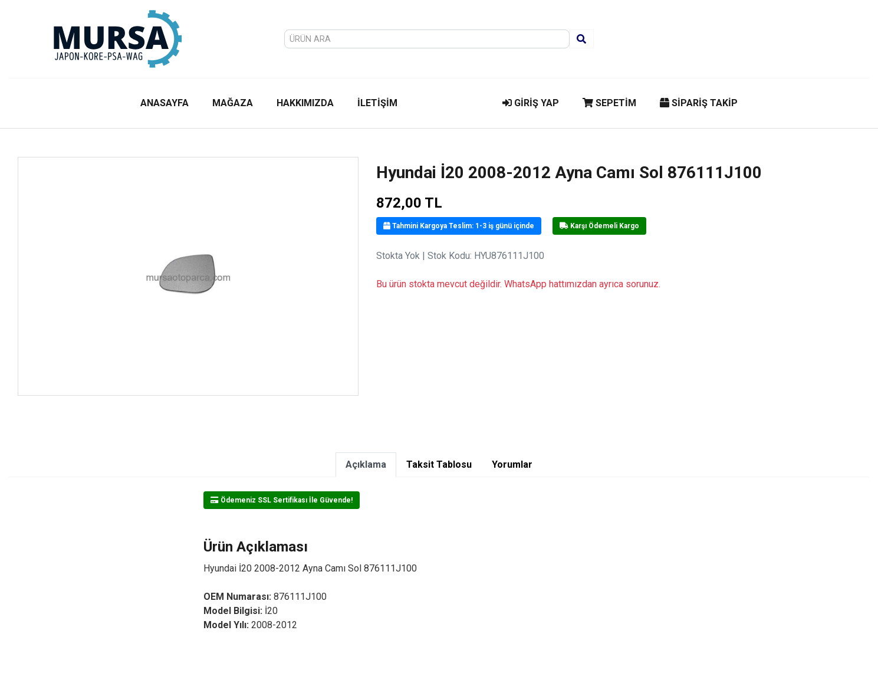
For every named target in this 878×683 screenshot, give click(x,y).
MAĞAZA (232, 103)
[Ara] (581, 38)
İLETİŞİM (377, 103)
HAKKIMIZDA (305, 103)
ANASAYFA (164, 103)
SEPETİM (609, 103)
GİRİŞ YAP (530, 103)
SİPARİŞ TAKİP (699, 103)
